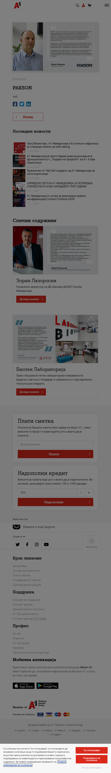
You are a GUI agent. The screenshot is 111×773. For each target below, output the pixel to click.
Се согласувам (92, 750)
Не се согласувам (91, 767)
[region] (55, 758)
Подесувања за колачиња (91, 759)
